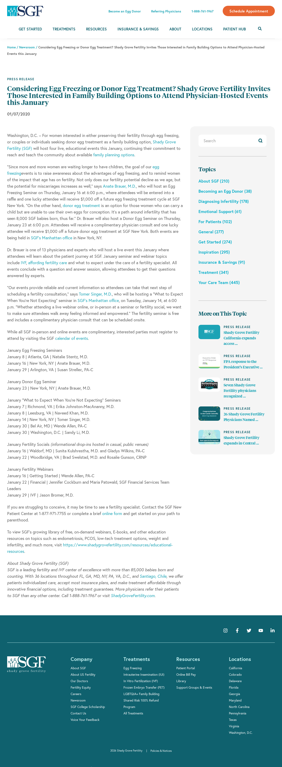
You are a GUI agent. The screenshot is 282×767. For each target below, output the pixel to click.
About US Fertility (83, 674)
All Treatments (133, 713)
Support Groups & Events (194, 687)
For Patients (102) (215, 221)
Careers (76, 694)
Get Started (30, 29)
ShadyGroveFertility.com (133, 595)
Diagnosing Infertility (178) (223, 201)
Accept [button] (179, 760)
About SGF (78, 668)
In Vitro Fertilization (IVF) (140, 681)
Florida (233, 687)
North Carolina (239, 707)
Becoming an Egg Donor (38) (225, 191)
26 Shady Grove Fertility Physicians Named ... (244, 417)
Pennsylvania (237, 713)
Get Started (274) (215, 242)
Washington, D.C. (240, 732)
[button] (278, 757)
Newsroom (78, 700)
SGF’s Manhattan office (51, 237)
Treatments (64, 29)
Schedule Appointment (248, 11)
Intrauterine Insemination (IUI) (143, 674)
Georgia (234, 694)
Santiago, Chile (153, 576)
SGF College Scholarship (88, 707)
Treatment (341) (213, 272)
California (235, 668)
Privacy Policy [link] (155, 760)
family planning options (113, 154)
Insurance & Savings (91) (221, 262)
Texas (233, 719)
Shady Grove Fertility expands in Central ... (241, 440)
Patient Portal (185, 668)
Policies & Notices (161, 750)
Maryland (235, 700)
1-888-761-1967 (202, 11)
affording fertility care (47, 262)
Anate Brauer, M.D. (119, 186)
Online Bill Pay (186, 674)
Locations (202, 29)
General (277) (211, 231)
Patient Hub (234, 29)
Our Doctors (79, 681)
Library (181, 681)
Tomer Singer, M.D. (95, 294)
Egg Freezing (132, 668)
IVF (23, 262)
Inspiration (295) (214, 252)
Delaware (235, 681)
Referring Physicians (166, 11)
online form (112, 513)
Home (11, 47)
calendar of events (71, 338)
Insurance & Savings (138, 29)
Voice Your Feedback (85, 719)
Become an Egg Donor (124, 11)
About (175, 29)
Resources (96, 29)
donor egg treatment (81, 205)
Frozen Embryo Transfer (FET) (144, 687)
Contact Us (78, 713)
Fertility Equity (81, 687)
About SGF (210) (213, 181)
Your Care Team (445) (219, 282)
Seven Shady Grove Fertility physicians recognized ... (240, 390)
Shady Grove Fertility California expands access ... (241, 338)
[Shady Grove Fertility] (26, 664)
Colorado (235, 674)
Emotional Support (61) (220, 211)
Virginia (234, 726)
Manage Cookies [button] (209, 760)
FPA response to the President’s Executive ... (243, 364)
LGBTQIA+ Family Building (141, 694)
